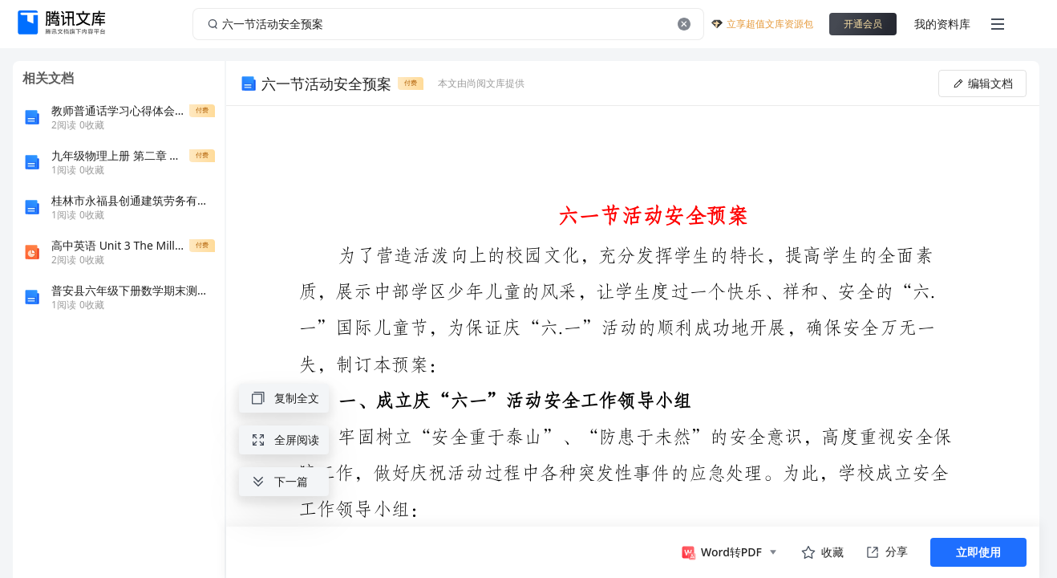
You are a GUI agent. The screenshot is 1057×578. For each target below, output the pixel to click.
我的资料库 (942, 23)
